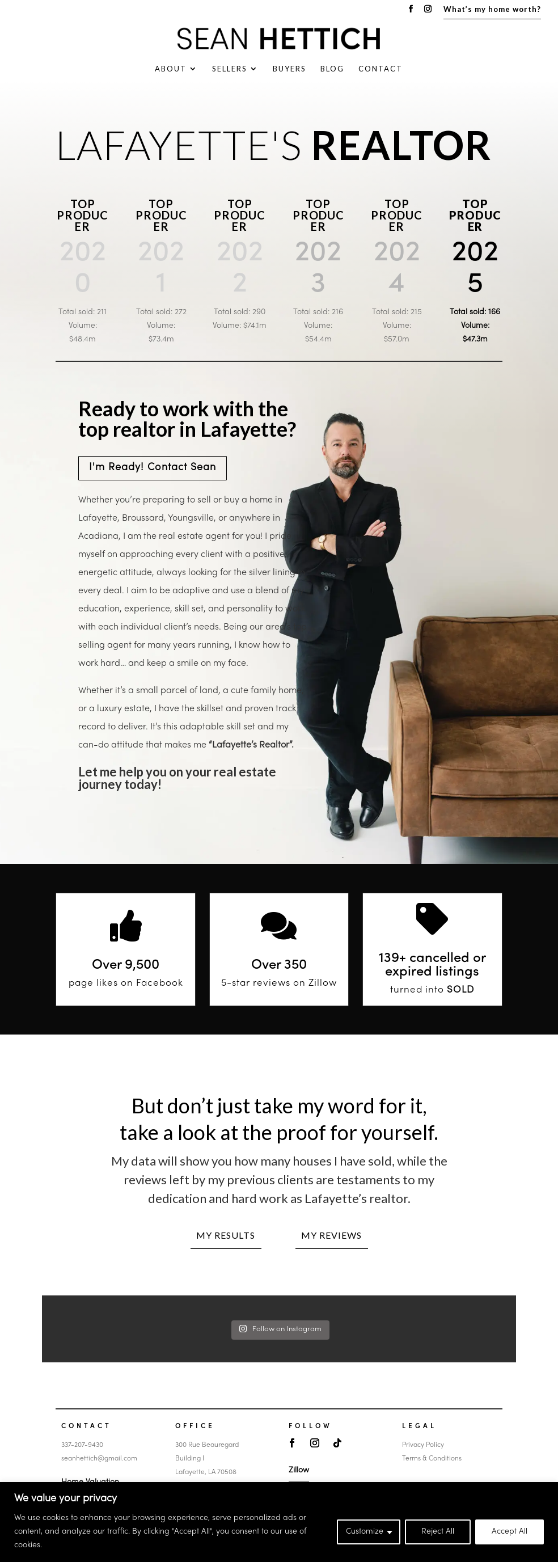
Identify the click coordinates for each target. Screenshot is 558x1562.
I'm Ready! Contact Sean (152, 467)
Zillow (299, 1470)
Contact (380, 69)
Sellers (229, 69)
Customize (364, 1531)
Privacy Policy (423, 1445)
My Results (225, 1235)
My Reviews (331, 1235)
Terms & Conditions (432, 1458)
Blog (332, 69)
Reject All (437, 1531)
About (171, 69)
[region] (279, 1522)
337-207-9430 (82, 1445)
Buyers (289, 69)
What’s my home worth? (492, 10)
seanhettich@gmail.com (99, 1458)
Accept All (509, 1531)
